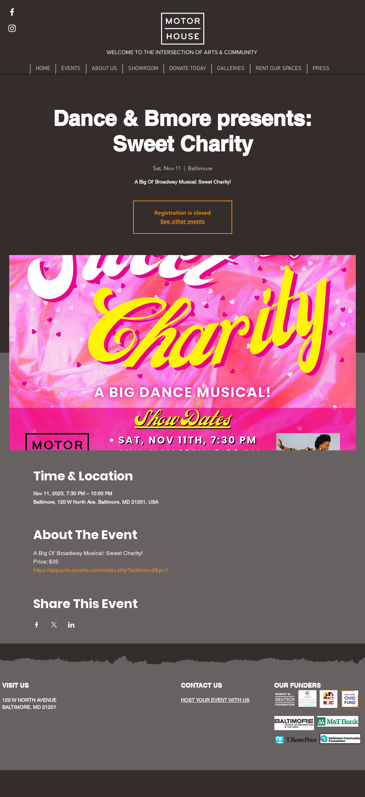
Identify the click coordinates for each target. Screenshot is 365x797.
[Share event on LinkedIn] (71, 625)
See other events (182, 221)
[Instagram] (12, 28)
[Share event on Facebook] (36, 625)
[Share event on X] (54, 625)
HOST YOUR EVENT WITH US (215, 700)
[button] (182, 52)
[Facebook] (12, 12)
